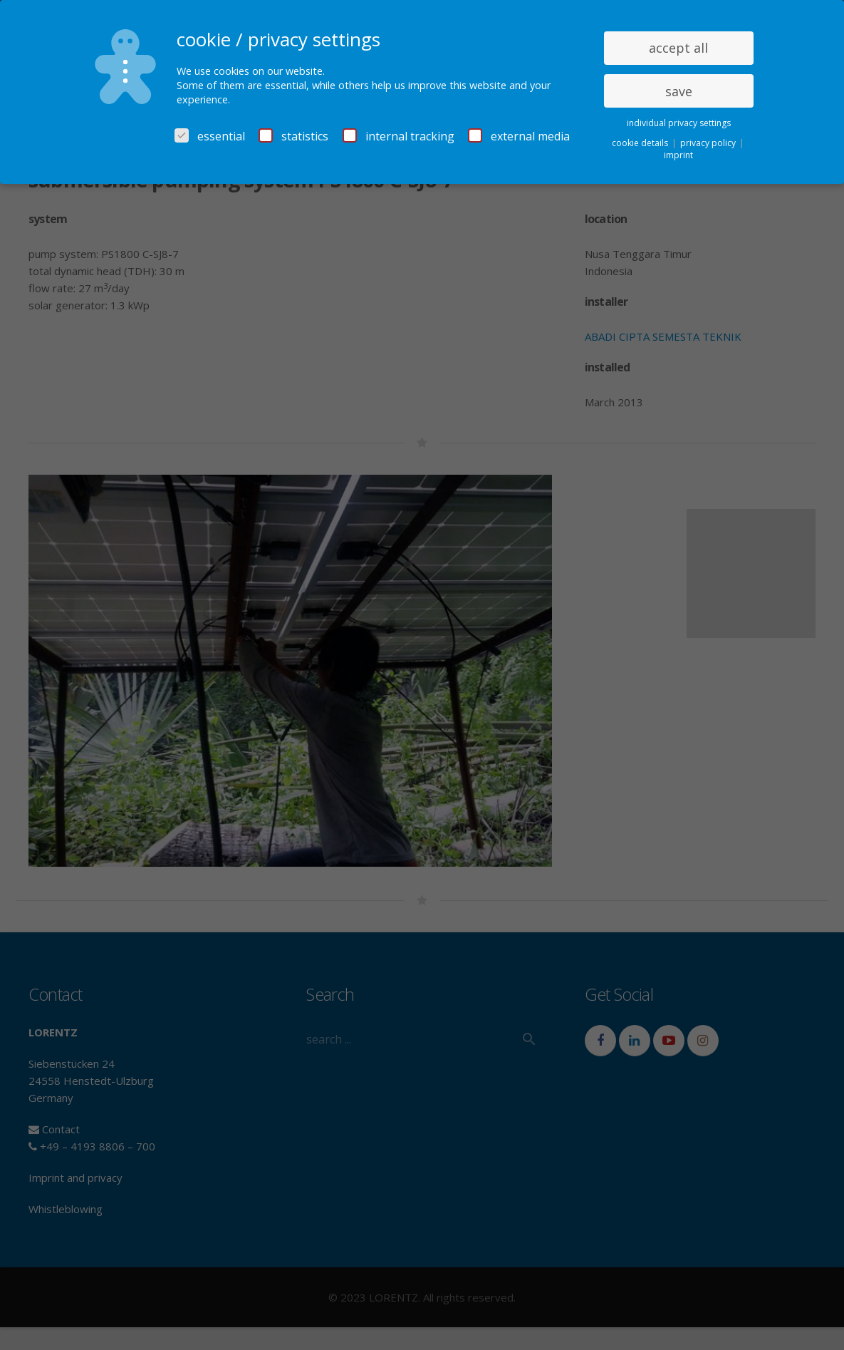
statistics (293, 136)
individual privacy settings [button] (679, 123)
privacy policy (709, 143)
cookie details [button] (641, 143)
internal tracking (398, 136)
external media (519, 136)
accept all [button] (678, 47)
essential (209, 136)
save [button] (678, 91)
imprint (678, 155)
